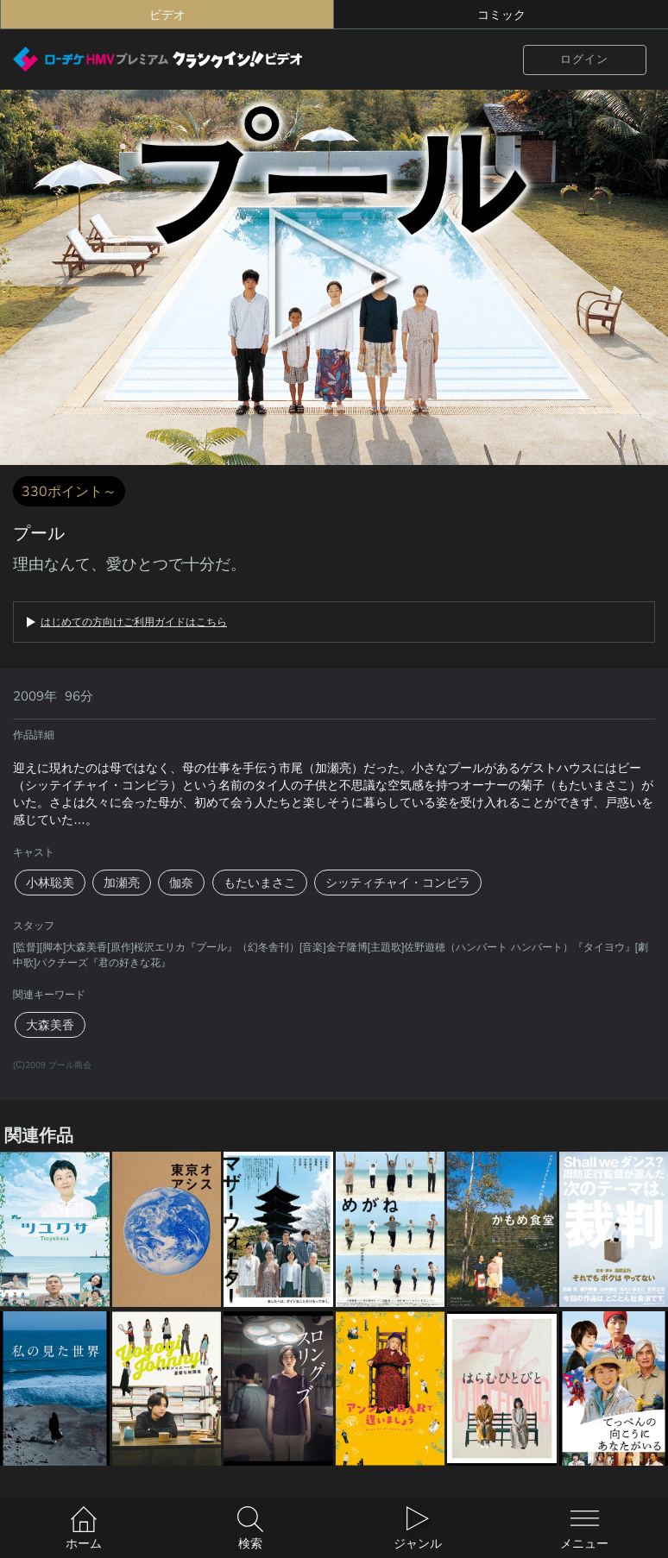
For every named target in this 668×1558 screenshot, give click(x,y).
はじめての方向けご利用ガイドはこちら (134, 622)
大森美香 (50, 1025)
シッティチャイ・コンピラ (397, 882)
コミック (501, 15)
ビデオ (167, 15)
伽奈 (181, 882)
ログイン (584, 59)
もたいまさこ (260, 882)
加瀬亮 (122, 882)
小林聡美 (50, 882)
